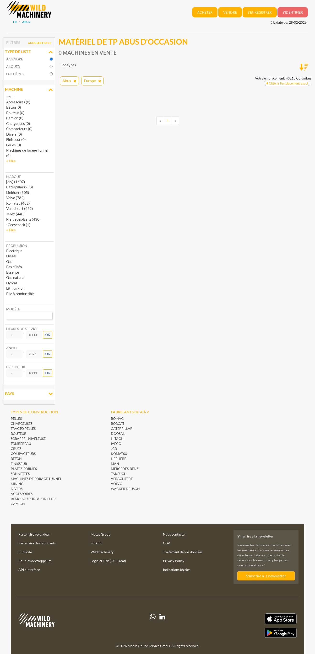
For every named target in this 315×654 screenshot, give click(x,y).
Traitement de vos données (182, 552)
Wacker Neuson (125, 489)
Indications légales (176, 570)
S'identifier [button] (292, 12)
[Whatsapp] (153, 625)
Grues (16, 449)
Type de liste (29, 52)
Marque (13, 177)
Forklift (96, 543)
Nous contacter (174, 534)
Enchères (14, 74)
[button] (11, 161)
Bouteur (18, 433)
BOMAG (117, 418)
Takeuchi (119, 474)
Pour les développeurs (34, 561)
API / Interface (29, 570)
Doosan (118, 433)
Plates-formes (24, 469)
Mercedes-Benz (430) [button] (23, 219)
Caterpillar (121, 428)
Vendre (230, 12)
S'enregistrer (260, 12)
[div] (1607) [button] (15, 182)
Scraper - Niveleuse (28, 438)
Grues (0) (13, 145)
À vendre (14, 59)
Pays (29, 394)
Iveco (116, 443)
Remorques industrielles (33, 499)
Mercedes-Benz (125, 469)
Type (10, 97)
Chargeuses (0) (18, 123)
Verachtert (122, 479)
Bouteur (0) (15, 113)
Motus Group (100, 534)
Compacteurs (23, 454)
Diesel (11, 256)
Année (12, 348)
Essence (12, 272)
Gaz (9, 261)
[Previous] (160, 121)
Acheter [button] (204, 12)
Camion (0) (14, 118)
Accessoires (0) (18, 102)
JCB (114, 449)
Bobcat (117, 423)
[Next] (175, 121)
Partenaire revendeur (34, 534)
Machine (29, 89)
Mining (17, 484)
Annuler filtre (39, 43)
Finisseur (19, 464)
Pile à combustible (20, 294)
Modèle (13, 309)
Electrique (14, 251)
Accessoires (22, 494)
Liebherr (118, 459)
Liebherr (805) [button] (17, 192)
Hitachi (118, 438)
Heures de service (22, 329)
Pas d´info (14, 267)
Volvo (116, 484)
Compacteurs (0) (19, 129)
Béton (16, 459)
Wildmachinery (102, 552)
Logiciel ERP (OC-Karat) (108, 561)
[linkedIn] (162, 625)
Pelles (16, 418)
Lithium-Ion (15, 288)
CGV (166, 543)
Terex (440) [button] (15, 214)
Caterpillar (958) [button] (19, 187)
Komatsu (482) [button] (18, 203)
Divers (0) (14, 134)
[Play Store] (254, 632)
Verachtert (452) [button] (19, 208)
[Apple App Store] (254, 618)
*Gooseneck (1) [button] (18, 225)
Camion (18, 504)
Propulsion (16, 246)
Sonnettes (20, 474)
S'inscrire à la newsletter (266, 576)
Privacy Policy (173, 561)
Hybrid (11, 283)
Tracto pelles (23, 428)
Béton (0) (13, 107)
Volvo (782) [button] (15, 198)
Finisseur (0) (16, 139)
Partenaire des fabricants (37, 543)
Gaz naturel (15, 277)
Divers (16, 489)
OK (47, 335)
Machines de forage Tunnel (36, 479)
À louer (13, 66)
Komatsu (119, 454)
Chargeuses (21, 423)
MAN (115, 464)
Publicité (25, 552)
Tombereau (21, 443)
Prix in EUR (15, 367)
